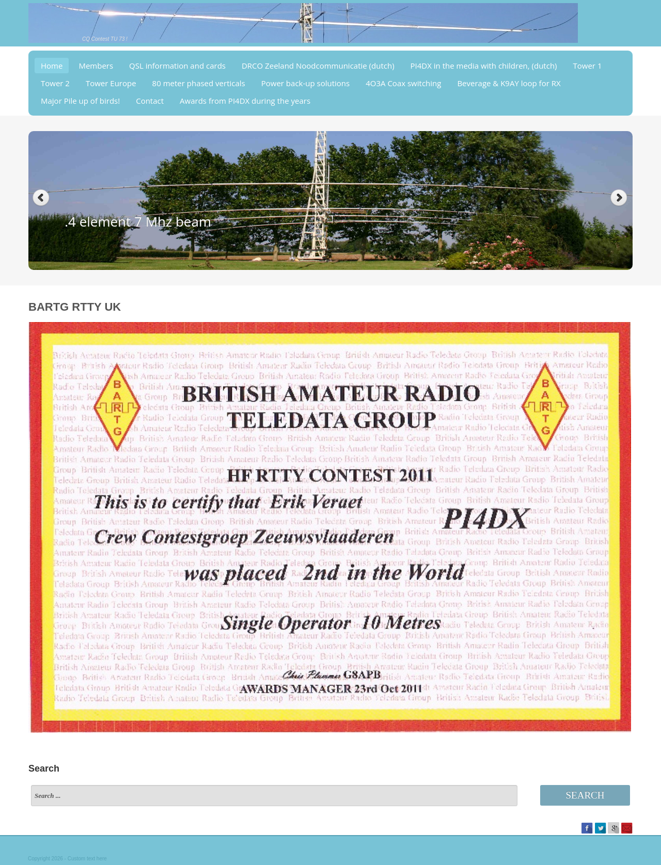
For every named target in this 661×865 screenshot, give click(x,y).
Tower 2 (55, 83)
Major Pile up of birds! (80, 100)
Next (619, 198)
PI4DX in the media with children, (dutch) (484, 65)
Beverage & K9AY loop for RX (508, 83)
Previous (41, 198)
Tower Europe (111, 83)
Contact (150, 100)
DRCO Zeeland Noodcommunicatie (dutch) (318, 65)
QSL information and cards (177, 65)
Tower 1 (587, 65)
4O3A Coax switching (403, 83)
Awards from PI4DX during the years (245, 100)
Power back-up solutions (305, 83)
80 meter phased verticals (198, 83)
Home (51, 65)
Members (95, 65)
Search (585, 795)
